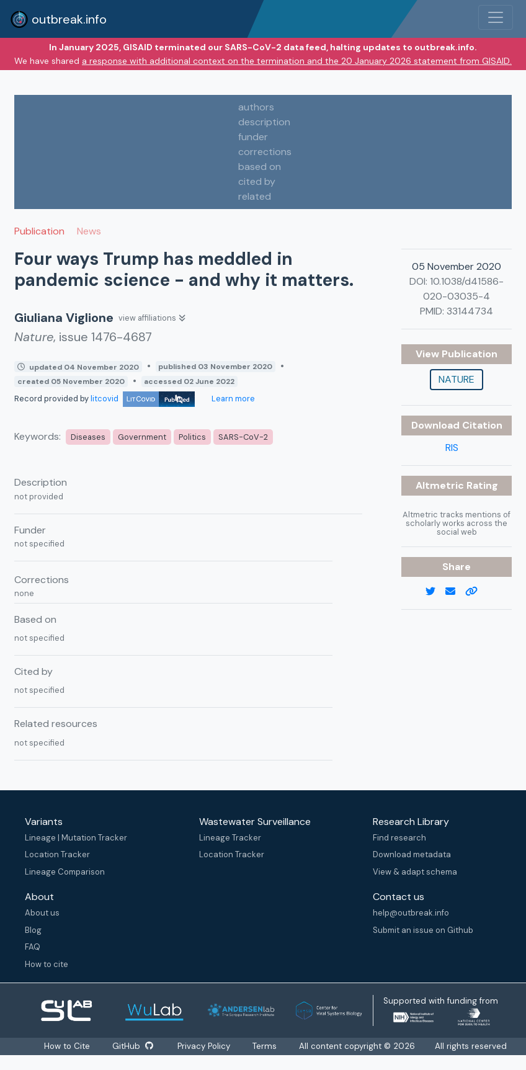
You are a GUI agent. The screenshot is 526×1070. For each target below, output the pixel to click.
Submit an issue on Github (423, 930)
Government (142, 437)
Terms (265, 1046)
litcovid (143, 398)
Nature (457, 379)
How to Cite (67, 1046)
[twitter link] (435, 591)
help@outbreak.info (411, 912)
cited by (256, 181)
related (254, 196)
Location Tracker (57, 854)
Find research (399, 837)
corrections (265, 151)
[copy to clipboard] (476, 591)
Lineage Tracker (230, 837)
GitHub (133, 1046)
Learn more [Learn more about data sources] (232, 398)
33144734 (470, 311)
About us (42, 912)
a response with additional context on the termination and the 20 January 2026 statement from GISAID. (297, 60)
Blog (33, 930)
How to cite (46, 964)
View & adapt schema (415, 872)
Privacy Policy (204, 1046)
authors (256, 107)
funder (253, 136)
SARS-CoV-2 (243, 437)
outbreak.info (58, 19)
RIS (451, 447)
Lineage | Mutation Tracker (76, 837)
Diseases (88, 437)
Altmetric (441, 485)
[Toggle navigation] (495, 17)
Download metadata (412, 854)
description (264, 121)
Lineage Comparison (65, 872)
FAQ (32, 947)
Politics (192, 437)
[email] (455, 591)
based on (259, 166)
